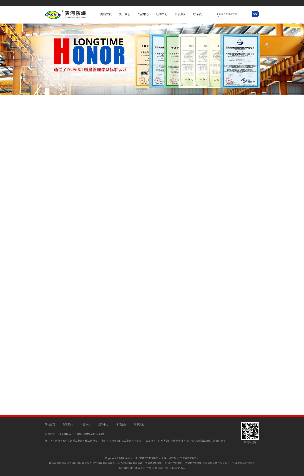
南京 (177, 468)
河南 (160, 468)
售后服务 (180, 14)
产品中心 (143, 14)
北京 (165, 468)
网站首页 (106, 14)
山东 (154, 468)
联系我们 (199, 14)
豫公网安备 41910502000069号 (181, 458)
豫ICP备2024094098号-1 (149, 458)
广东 (148, 468)
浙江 (143, 468)
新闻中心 (161, 14)
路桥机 (87, 85)
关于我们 (124, 14)
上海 (171, 468)
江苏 (137, 468)
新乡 (182, 468)
